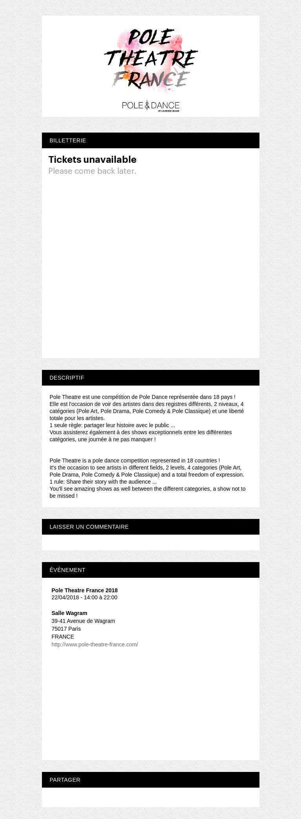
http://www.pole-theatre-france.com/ (95, 644)
